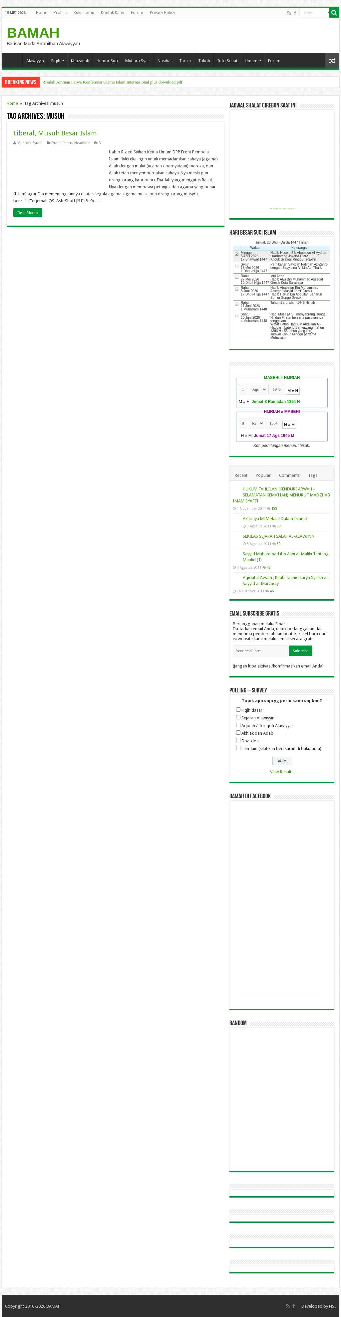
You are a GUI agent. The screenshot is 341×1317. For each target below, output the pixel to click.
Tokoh (204, 60)
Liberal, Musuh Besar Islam (55, 133)
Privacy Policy (162, 12)
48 (269, 567)
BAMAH (33, 33)
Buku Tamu (84, 12)
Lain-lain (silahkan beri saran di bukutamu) (281, 748)
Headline (82, 143)
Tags (312, 475)
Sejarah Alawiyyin (257, 717)
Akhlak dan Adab (257, 733)
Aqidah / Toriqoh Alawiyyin (267, 725)
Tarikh (185, 60)
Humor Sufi (107, 60)
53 (279, 526)
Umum (251, 60)
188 (274, 508)
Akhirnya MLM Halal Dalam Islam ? (275, 518)
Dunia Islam (61, 143)
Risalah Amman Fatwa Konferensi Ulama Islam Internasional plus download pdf (112, 82)
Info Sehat (227, 60)
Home (41, 12)
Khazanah (80, 60)
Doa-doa (250, 740)
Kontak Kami (112, 12)
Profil (59, 12)
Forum (137, 12)
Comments (289, 475)
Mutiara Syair (137, 60)
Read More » (27, 212)
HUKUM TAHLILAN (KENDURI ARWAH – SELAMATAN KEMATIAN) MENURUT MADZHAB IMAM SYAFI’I (281, 494)
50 (279, 544)
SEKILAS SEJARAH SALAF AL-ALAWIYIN (279, 536)
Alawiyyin (35, 60)
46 (272, 591)
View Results (281, 771)
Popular (263, 475)
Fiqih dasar (251, 710)
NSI (332, 1306)
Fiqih (55, 60)
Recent (241, 475)
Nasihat (165, 60)
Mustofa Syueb (30, 143)
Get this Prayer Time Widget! (282, 208)
